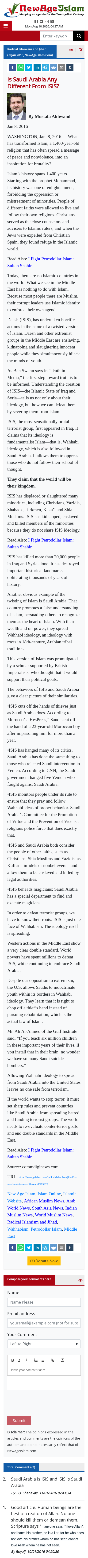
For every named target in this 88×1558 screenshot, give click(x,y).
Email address (21, 1313)
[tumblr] (69, 67)
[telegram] (45, 67)
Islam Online (49, 1193)
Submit (19, 1398)
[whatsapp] (20, 67)
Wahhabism (17, 1229)
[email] (61, 67)
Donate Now (44, 1261)
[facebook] (12, 67)
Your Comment (22, 1334)
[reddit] (53, 67)
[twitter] (28, 67)
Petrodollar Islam (46, 1229)
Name (13, 1292)
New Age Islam (21, 1193)
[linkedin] (37, 67)
